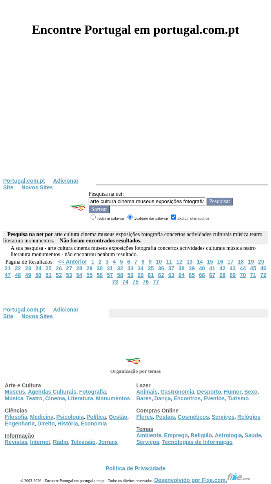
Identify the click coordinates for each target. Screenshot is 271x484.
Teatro (34, 398)
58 (120, 275)
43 (232, 268)
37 (171, 268)
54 (79, 275)
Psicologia (70, 417)
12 (179, 261)
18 (241, 261)
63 (171, 275)
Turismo (238, 398)
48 (18, 275)
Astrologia (228, 435)
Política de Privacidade (135, 468)
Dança (162, 398)
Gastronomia (177, 392)
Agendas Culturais (52, 392)
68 (222, 275)
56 (99, 275)
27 (69, 268)
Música (14, 398)
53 (69, 275)
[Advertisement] (135, 119)
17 (230, 261)
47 (8, 275)
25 (48, 268)
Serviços (223, 417)
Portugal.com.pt (24, 181)
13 (190, 261)
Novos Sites (37, 187)
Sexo (250, 392)
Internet (40, 442)
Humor (233, 392)
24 (38, 268)
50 (38, 275)
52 (59, 275)
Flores (144, 417)
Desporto (209, 392)
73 (115, 282)
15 (210, 261)
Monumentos (113, 398)
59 (130, 275)
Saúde (253, 435)
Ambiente (149, 435)
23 (28, 268)
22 (18, 268)
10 (159, 261)
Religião (201, 435)
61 (151, 275)
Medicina (42, 417)
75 (136, 282)
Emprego (176, 435)
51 (48, 275)
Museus (15, 392)
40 (202, 268)
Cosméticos (193, 417)
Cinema (55, 398)
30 (99, 268)
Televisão (83, 442)
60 (141, 275)
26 (59, 268)
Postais (165, 417)
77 (156, 282)
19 (251, 261)
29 (89, 268)
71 (253, 275)
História (68, 423)
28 (79, 268)
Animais (147, 392)
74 (125, 282)
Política (96, 417)
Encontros (186, 398)
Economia (94, 423)
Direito (46, 423)
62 (161, 275)
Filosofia (16, 417)
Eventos (214, 398)
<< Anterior (72, 261)
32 (120, 268)
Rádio (60, 442)
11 (169, 261)
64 (181, 275)
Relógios (248, 417)
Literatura (80, 398)
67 (212, 275)
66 (202, 275)
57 (110, 275)
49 (28, 275)
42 (222, 268)
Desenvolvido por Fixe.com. (202, 480)
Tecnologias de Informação (197, 442)
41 (212, 268)
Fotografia (92, 392)
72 (263, 275)
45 (253, 268)
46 (263, 268)
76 (146, 282)
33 (130, 268)
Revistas (16, 442)
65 (192, 275)
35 (151, 268)
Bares (144, 398)
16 (220, 261)
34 (141, 268)
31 (110, 268)
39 (192, 268)
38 (181, 268)
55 (89, 275)
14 (200, 261)
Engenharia (20, 423)
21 (8, 268)
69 (232, 275)
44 (243, 268)
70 (243, 275)
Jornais (108, 442)
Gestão (118, 417)
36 (161, 268)
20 (261, 261)
